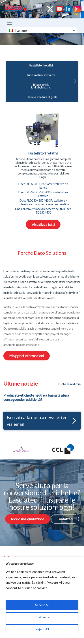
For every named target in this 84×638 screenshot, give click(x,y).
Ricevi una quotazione (27, 519)
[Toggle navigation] (9, 22)
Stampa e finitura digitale (42, 97)
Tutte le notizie (69, 384)
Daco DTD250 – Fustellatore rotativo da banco (43, 185)
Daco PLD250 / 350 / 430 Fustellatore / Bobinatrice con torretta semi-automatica (43, 202)
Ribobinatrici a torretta (41, 75)
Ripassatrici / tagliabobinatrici (41, 86)
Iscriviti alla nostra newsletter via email (41, 421)
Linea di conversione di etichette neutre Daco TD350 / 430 (43, 210)
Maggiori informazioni (26, 355)
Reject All (42, 629)
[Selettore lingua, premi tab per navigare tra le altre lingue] (42, 30)
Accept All (42, 605)
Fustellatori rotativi (41, 65)
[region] (42, 597)
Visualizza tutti (43, 224)
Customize (42, 617)
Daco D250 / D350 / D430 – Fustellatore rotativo (43, 194)
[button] (75, 81)
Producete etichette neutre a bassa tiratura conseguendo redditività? (36, 397)
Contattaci (64, 519)
